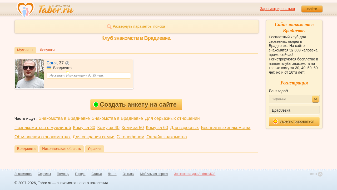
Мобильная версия (154, 174)
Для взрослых (184, 127)
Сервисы (44, 174)
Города (80, 174)
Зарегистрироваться (277, 9)
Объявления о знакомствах (42, 136)
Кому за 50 (133, 127)
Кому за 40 (108, 127)
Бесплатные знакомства (225, 127)
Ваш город (278, 91)
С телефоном (130, 136)
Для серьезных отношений (172, 118)
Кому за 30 (84, 127)
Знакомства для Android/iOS (194, 174)
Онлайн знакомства (166, 136)
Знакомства (23, 174)
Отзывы (128, 174)
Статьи (97, 174)
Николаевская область (61, 148)
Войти (312, 9)
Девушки (47, 50)
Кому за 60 (157, 127)
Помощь (63, 174)
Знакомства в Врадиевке (64, 118)
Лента (112, 174)
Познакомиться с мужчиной (42, 127)
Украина (95, 148)
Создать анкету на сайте (135, 104)
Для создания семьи (94, 136)
